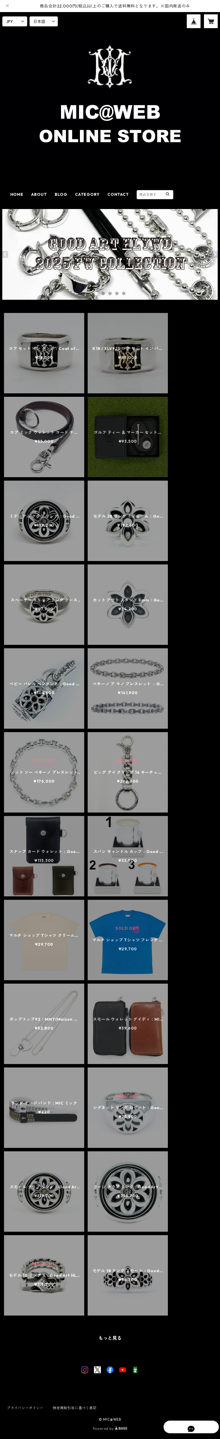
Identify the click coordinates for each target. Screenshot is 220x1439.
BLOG (61, 194)
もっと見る (110, 1338)
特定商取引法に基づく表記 (75, 1408)
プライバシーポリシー (25, 1408)
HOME (16, 194)
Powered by (110, 1428)
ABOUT (39, 194)
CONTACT (118, 194)
